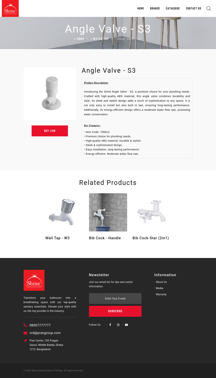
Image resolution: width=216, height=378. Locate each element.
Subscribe (115, 294)
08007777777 (54, 325)
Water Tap (101, 39)
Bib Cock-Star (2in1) (151, 238)
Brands (155, 8)
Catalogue (173, 8)
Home (140, 8)
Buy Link (50, 131)
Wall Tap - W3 (57, 238)
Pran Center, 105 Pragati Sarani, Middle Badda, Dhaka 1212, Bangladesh (61, 345)
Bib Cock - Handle (105, 238)
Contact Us (193, 8)
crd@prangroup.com (59, 333)
